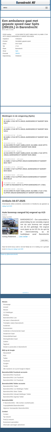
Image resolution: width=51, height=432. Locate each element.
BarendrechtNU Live (10, 318)
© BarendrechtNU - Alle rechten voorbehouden (18, 403)
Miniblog (6, 315)
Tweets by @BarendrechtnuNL (9, 254)
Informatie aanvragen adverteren (14, 425)
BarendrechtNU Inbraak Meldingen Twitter (17, 394)
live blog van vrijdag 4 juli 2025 (14, 249)
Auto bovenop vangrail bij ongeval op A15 (23, 212)
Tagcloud (6, 344)
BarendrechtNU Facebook (11, 375)
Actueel (5, 307)
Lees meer (44, 240)
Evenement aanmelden (10, 422)
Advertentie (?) (25, 292)
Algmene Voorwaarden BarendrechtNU (16, 408)
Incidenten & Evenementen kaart (14, 331)
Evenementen (7, 328)
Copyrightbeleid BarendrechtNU (13, 405)
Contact (5, 414)
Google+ (6, 363)
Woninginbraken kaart (10, 339)
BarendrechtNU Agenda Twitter (13, 397)
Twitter (5, 358)
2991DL (17, 53)
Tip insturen (7, 417)
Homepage (7, 304)
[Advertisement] (33, 14)
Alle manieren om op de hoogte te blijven (16, 369)
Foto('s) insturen (8, 419)
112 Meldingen (8, 312)
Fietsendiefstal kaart (9, 336)
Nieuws (5, 310)
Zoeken (5, 341)
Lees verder (24, 237)
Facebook (6, 361)
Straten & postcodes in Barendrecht (15, 347)
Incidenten (6, 325)
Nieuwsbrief (7, 353)
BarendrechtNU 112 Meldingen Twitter (15, 389)
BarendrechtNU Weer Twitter (12, 391)
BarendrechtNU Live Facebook (13, 377)
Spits (16, 51)
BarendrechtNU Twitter (10, 386)
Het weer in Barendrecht (11, 320)
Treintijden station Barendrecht (13, 323)
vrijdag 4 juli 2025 (7, 206)
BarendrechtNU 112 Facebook (13, 380)
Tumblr (5, 366)
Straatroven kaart (9, 333)
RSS (4, 355)
